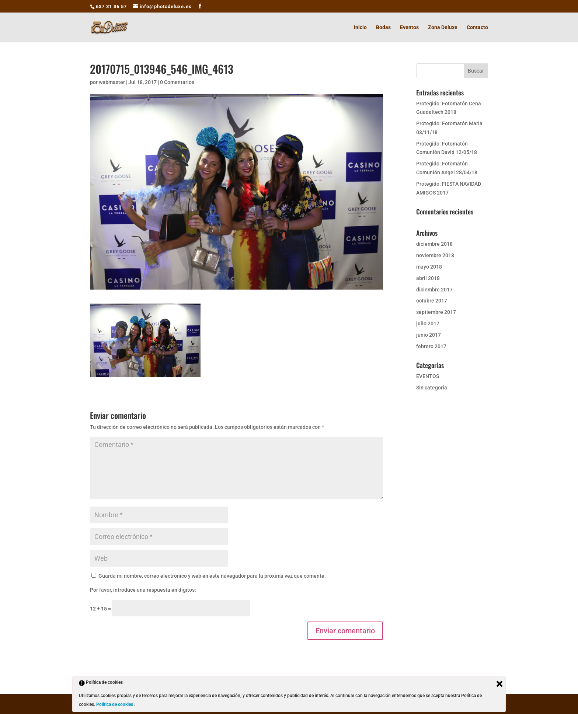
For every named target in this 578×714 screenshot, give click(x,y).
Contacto (477, 27)
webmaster (112, 82)
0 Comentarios (177, 82)
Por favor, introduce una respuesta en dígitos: (143, 590)
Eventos (409, 27)
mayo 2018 (429, 267)
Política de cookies (115, 704)
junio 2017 (428, 335)
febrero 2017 (431, 346)
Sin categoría (431, 388)
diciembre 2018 (434, 244)
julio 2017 (427, 323)
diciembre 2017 (434, 290)
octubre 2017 (431, 301)
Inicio (360, 27)
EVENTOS (427, 376)
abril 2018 (428, 278)
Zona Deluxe (442, 27)
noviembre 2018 (435, 255)
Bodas (383, 27)
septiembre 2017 (436, 312)
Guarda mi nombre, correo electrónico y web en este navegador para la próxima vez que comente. (212, 576)
